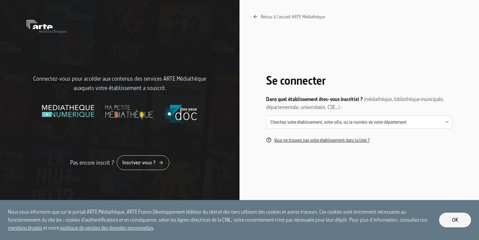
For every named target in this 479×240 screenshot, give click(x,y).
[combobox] (359, 122)
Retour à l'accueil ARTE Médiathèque (289, 17)
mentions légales (25, 227)
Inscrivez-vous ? (143, 162)
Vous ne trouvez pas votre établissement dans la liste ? (318, 140)
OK (455, 219)
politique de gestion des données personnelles (106, 227)
